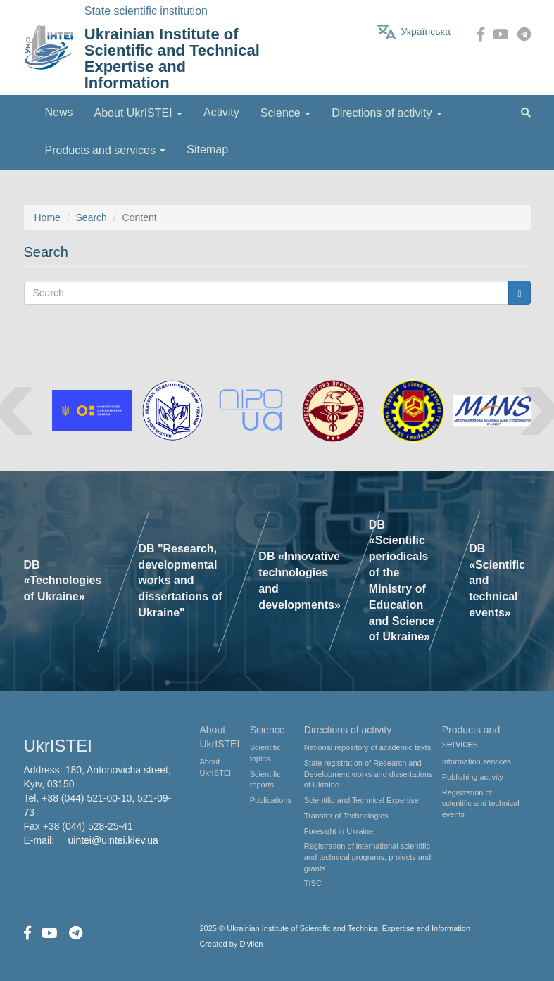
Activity (221, 112)
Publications (270, 800)
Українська (426, 31)
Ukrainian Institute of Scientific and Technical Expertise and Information (172, 58)
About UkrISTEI (216, 767)
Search (91, 217)
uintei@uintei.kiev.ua (113, 840)
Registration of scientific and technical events (481, 803)
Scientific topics (265, 753)
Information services (476, 761)
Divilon (251, 943)
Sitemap (207, 150)
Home (47, 217)
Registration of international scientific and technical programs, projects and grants (367, 857)
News (59, 112)
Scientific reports (265, 780)
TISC (313, 883)
